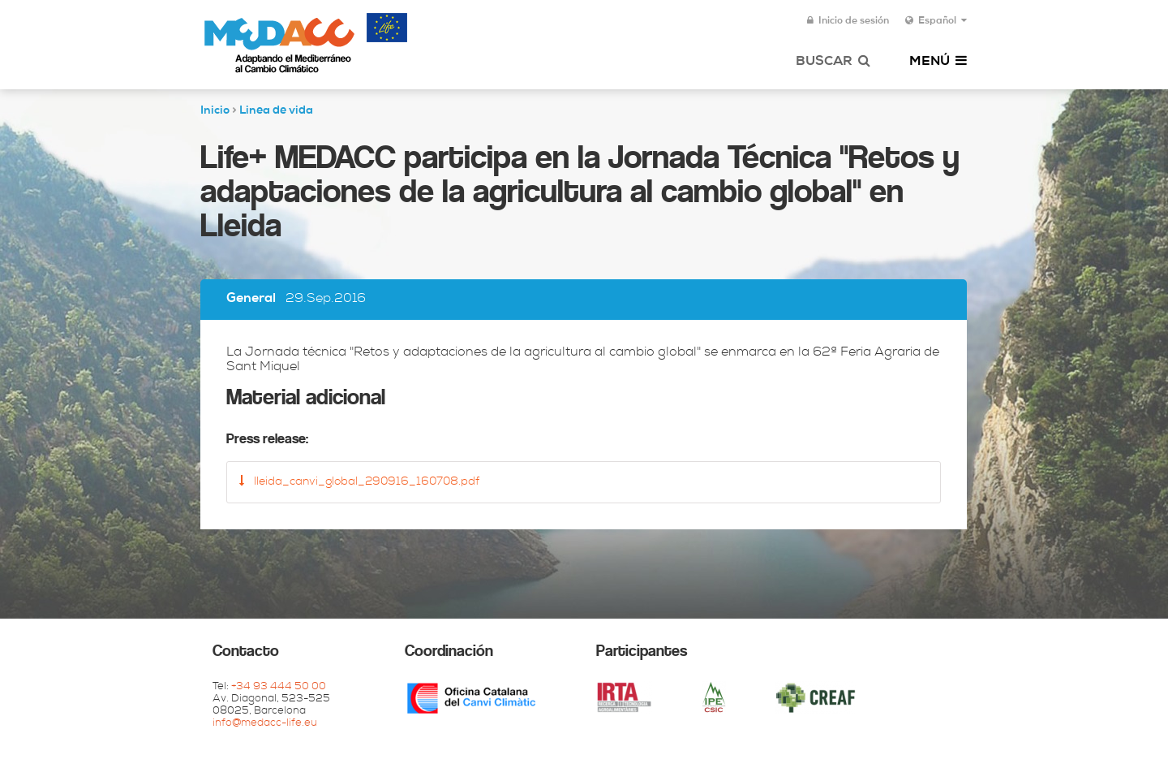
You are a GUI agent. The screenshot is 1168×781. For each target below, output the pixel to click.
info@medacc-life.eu (265, 723)
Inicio (215, 111)
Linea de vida (276, 111)
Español (936, 21)
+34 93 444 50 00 (278, 687)
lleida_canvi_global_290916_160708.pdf (359, 481)
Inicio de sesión (848, 21)
